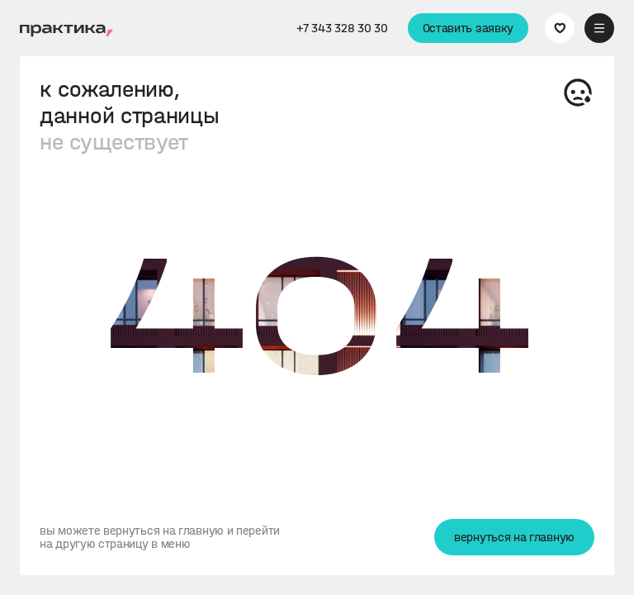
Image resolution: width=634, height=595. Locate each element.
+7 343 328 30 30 (341, 28)
